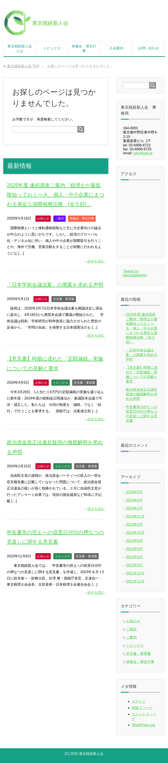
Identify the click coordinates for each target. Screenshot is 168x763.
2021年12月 (135, 573)
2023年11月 (135, 516)
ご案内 (59, 218)
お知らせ (43, 218)
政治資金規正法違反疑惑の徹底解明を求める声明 (141, 394)
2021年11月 (135, 581)
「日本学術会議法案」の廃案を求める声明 (141, 354)
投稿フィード (142, 708)
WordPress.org (143, 725)
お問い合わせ (148, 48)
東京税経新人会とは (19, 48)
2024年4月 (134, 500)
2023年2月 (134, 524)
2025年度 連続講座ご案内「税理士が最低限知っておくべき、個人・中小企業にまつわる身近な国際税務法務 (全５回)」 (55, 194)
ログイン (139, 701)
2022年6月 (134, 549)
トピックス (52, 48)
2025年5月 (134, 492)
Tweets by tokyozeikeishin (135, 273)
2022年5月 (134, 557)
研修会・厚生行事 (84, 48)
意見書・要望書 (63, 308)
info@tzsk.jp (142, 153)
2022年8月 (134, 541)
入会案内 (116, 48)
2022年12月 (135, 532)
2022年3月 (134, 565)
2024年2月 (134, 508)
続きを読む (96, 261)
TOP (23, 66)
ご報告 (131, 629)
